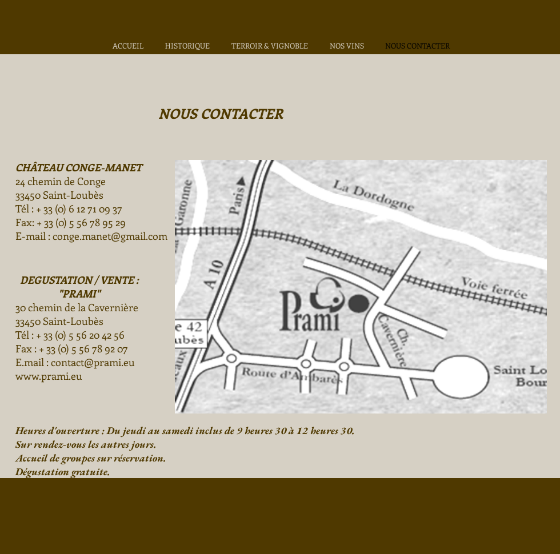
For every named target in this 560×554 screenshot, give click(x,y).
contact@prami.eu (93, 362)
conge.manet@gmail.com (110, 236)
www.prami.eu (48, 376)
